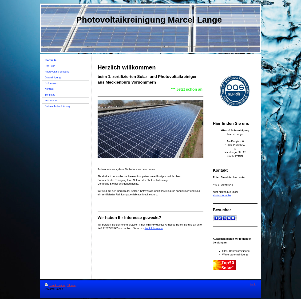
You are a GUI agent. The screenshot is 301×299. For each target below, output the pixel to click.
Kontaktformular (154, 228)
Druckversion (55, 285)
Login (253, 284)
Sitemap (71, 285)
